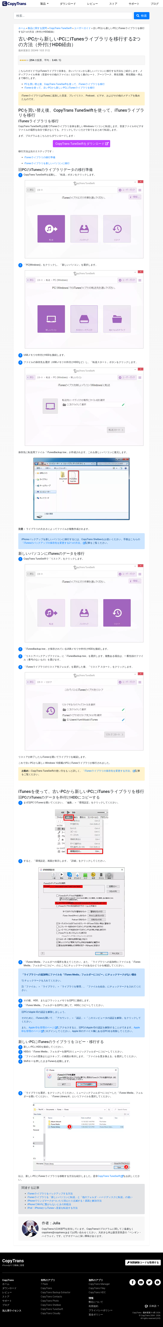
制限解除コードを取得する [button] (143, 1262)
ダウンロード (68, 3)
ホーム (22, 28)
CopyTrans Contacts (51, 1296)
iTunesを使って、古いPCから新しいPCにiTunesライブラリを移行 (59, 87)
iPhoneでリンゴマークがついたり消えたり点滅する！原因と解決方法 (64, 1200)
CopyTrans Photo (50, 1300)
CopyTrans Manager (99, 1284)
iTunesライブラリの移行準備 (39, 157)
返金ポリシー (96, 1314)
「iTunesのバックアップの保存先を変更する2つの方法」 (51, 542)
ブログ (155, 3)
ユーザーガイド (82, 28)
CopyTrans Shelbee (51, 1305)
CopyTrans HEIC (97, 1292)
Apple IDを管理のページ (41, 1027)
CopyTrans (46, 1288)
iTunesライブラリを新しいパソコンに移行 (47, 163)
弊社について (96, 1302)
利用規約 (93, 1306)
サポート (134, 3)
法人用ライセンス (11, 1310)
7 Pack (44, 1284)
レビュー (92, 3)
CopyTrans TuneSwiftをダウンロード (79, 143)
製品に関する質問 (37, 28)
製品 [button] (43, 3)
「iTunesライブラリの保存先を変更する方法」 (107, 770)
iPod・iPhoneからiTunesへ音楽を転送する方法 (52, 1208)
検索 (141, 15)
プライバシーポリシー (101, 1310)
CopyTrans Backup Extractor (55, 1292)
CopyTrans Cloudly (50, 1313)
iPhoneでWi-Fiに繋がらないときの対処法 (49, 1204)
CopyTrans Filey (97, 1288)
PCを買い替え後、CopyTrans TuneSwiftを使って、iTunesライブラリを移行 (64, 84)
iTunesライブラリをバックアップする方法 (50, 1193)
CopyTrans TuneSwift (60, 28)
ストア (113, 3)
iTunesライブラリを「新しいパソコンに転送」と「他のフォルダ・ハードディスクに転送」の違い (79, 1197)
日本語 (151, 1306)
